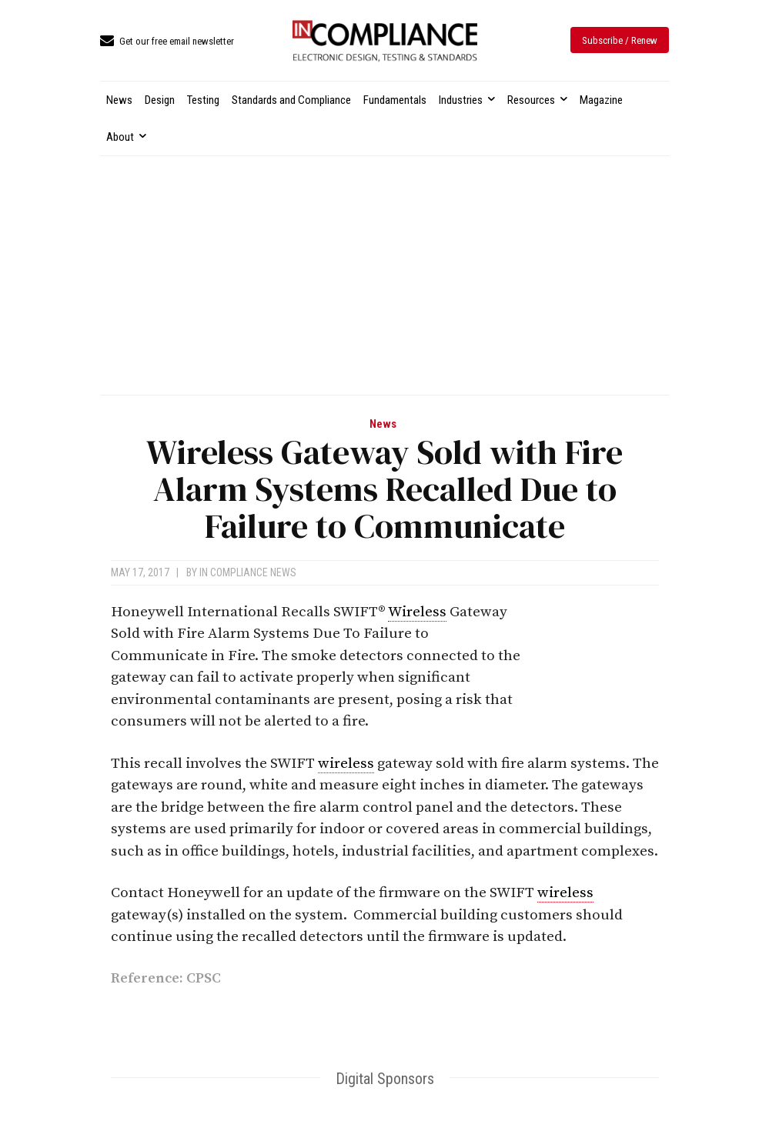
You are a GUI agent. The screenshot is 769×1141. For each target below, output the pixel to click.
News (382, 424)
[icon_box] (167, 42)
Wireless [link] (417, 612)
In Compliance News (247, 572)
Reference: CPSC (166, 978)
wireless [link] (346, 763)
